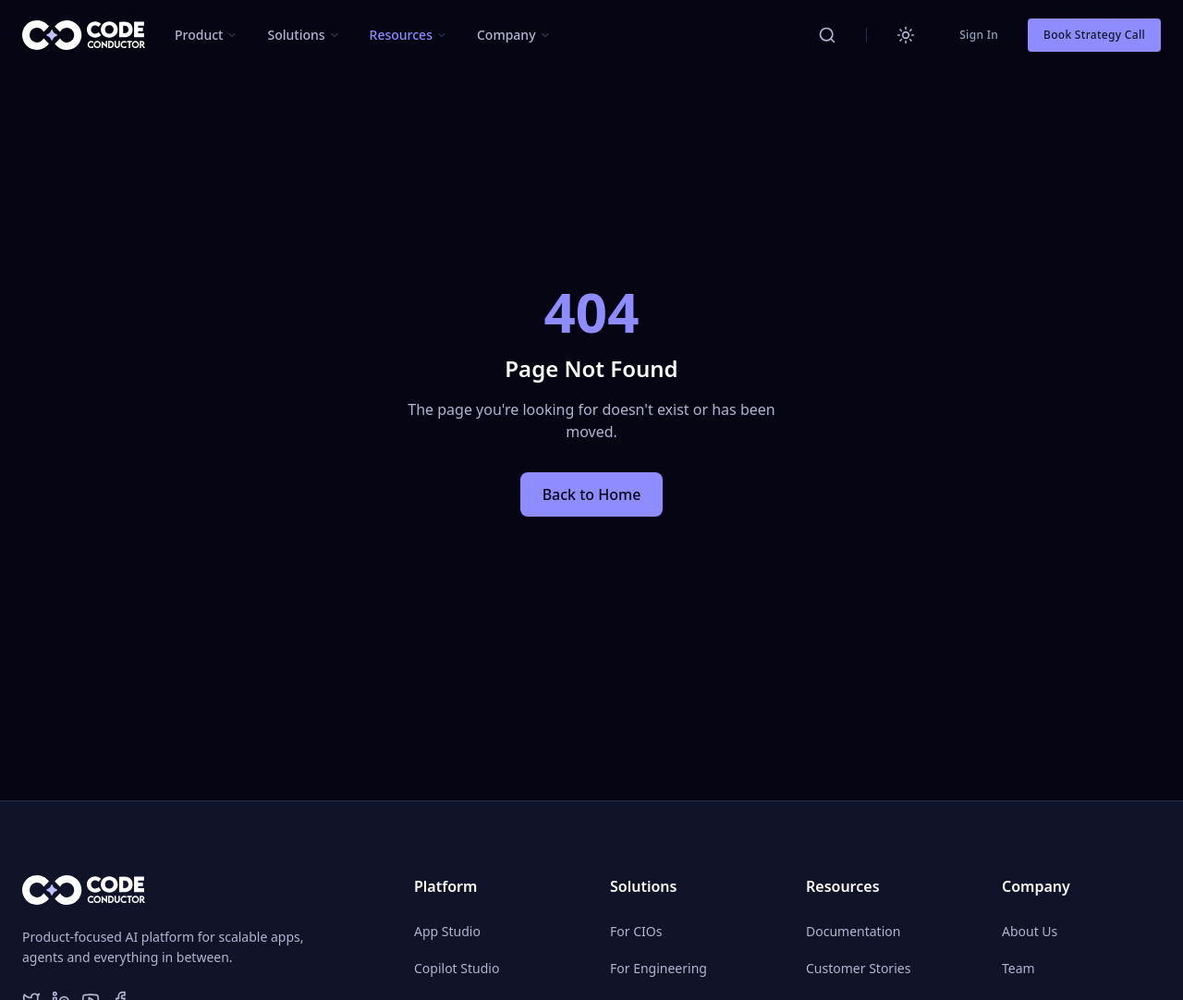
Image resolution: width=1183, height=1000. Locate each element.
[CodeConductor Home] (83, 35)
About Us (1029, 931)
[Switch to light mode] (905, 35)
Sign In (978, 35)
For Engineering (658, 968)
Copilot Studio (456, 968)
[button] (206, 35)
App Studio (447, 931)
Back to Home (592, 494)
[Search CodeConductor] (827, 35)
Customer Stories (858, 968)
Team (1018, 968)
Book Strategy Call (1094, 35)
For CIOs (636, 931)
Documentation (853, 931)
